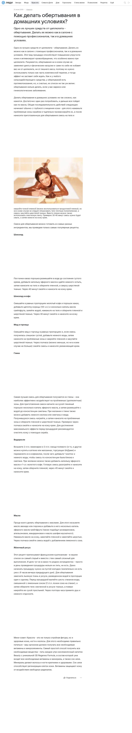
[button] (48, 180)
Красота (29, 9)
